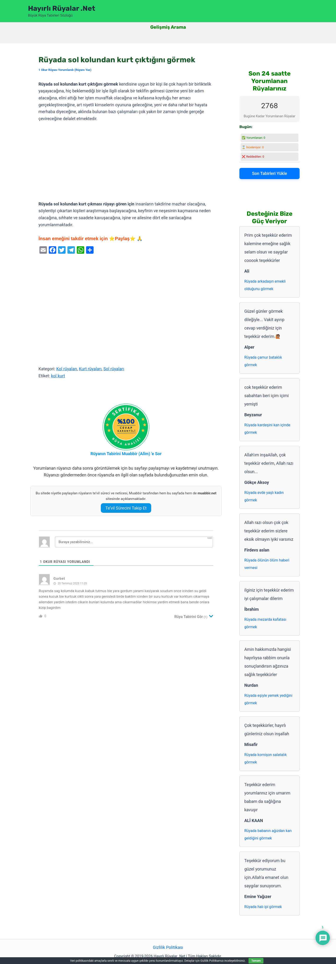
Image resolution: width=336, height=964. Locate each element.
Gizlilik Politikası (168, 947)
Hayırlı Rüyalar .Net (61, 8)
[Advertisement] (126, 161)
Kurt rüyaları (90, 368)
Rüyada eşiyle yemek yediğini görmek (268, 699)
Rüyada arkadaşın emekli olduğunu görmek (265, 285)
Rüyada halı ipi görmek (263, 907)
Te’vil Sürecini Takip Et (126, 508)
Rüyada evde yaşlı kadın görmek (264, 496)
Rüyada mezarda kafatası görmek (265, 623)
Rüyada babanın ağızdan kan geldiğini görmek (268, 834)
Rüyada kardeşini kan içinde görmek (267, 429)
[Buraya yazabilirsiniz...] (134, 542)
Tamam (256, 960)
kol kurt (58, 375)
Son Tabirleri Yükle (269, 173)
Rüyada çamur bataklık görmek (263, 361)
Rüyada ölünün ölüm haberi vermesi (266, 564)
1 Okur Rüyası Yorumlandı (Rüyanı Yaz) (64, 70)
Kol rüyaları (66, 368)
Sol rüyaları (113, 368)
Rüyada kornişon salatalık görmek (265, 758)
